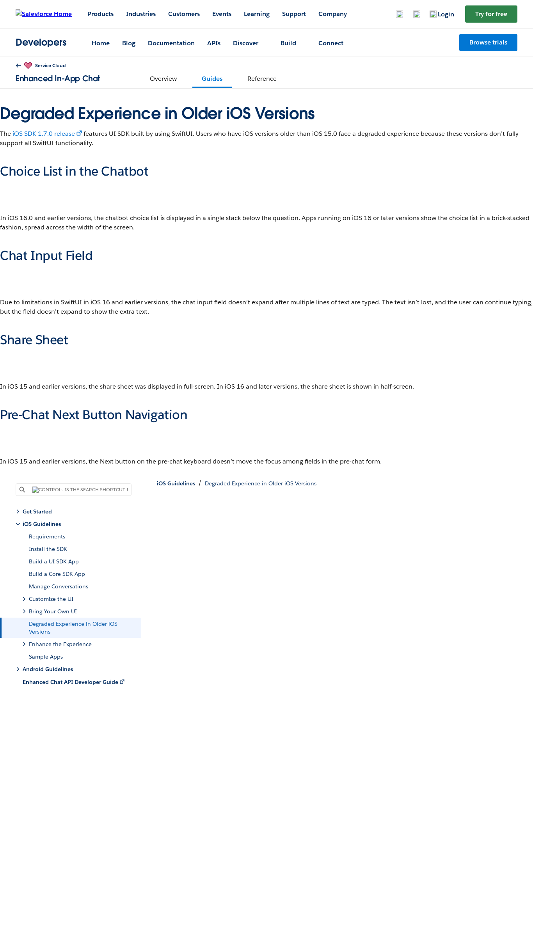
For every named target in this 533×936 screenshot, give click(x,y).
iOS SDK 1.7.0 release (43, 134)
